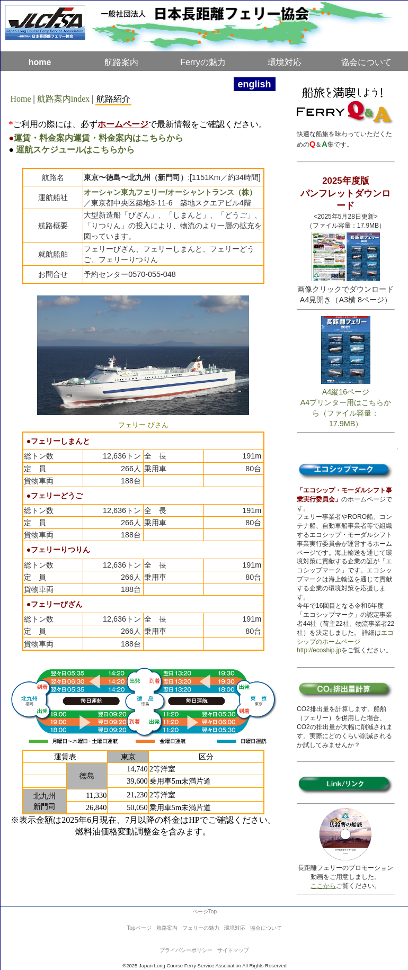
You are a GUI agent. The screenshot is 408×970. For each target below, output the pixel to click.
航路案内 (121, 62)
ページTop (204, 911)
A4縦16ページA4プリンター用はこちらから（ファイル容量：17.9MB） (346, 402)
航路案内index (63, 98)
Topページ (139, 928)
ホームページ (122, 124)
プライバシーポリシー (185, 950)
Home (20, 98)
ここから (323, 886)
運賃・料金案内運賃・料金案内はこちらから (98, 137)
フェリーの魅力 (200, 928)
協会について (266, 928)
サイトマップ (233, 950)
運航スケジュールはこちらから (75, 149)
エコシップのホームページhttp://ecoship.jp (345, 641)
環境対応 (284, 62)
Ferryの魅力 (202, 62)
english (254, 84)
